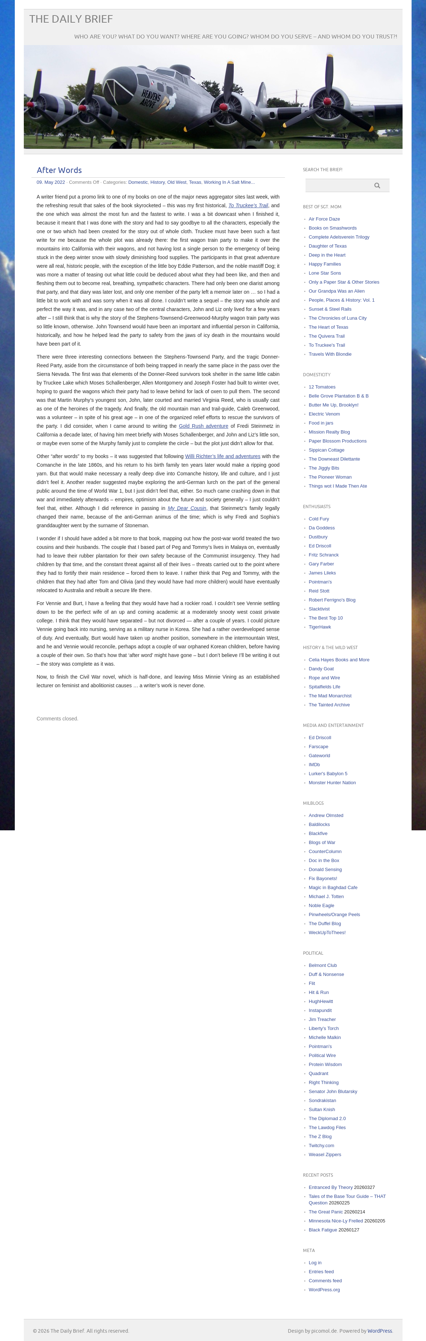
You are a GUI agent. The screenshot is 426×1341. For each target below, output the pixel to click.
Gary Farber (321, 564)
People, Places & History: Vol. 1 (342, 300)
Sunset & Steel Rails (330, 309)
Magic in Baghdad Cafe (333, 887)
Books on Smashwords (333, 228)
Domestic (138, 182)
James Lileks (322, 573)
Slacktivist (319, 609)
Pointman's (320, 582)
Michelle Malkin (325, 1037)
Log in (315, 1262)
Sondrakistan (322, 1100)
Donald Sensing (325, 869)
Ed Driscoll (320, 546)
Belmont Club (323, 965)
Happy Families (325, 264)
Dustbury (318, 536)
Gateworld (319, 755)
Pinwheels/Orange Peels (334, 914)
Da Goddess (322, 527)
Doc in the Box (324, 860)
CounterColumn (325, 851)
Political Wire (322, 1055)
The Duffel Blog (325, 923)
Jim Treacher (322, 1019)
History (157, 182)
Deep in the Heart (327, 255)
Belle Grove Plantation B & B (339, 396)
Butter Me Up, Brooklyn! (334, 405)
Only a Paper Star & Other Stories (344, 282)
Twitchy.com (321, 1145)
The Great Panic (326, 1212)
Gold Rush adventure (203, 426)
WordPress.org (324, 1289)
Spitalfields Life (324, 686)
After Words (59, 170)
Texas (195, 182)
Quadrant (318, 1073)
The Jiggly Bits (324, 468)
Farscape (318, 746)
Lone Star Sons (325, 273)
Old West (176, 182)
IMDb (314, 764)
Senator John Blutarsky (333, 1091)
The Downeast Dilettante (334, 459)
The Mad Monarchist (330, 695)
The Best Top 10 (326, 618)
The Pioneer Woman (330, 477)
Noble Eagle (321, 905)
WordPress (380, 1331)
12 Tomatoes (322, 387)
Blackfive (318, 833)
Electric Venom (324, 414)
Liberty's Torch (324, 1028)
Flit (312, 983)
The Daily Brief (71, 19)
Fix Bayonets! (323, 878)
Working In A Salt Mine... (229, 182)
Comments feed (325, 1280)
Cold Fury (319, 518)
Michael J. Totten (326, 896)
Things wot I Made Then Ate (338, 486)
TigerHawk (320, 627)
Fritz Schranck (324, 555)
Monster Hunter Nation (332, 782)
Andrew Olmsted (326, 815)
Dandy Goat (321, 668)
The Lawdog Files (327, 1127)
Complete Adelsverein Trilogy (339, 237)
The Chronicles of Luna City (337, 318)
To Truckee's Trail (327, 345)
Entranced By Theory (331, 1187)
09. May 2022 (51, 182)
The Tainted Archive (329, 704)
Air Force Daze (324, 219)
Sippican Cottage (326, 450)
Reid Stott (319, 591)
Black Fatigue (323, 1230)
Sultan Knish (322, 1109)
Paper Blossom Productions (337, 441)
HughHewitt (321, 1001)
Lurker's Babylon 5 (328, 773)
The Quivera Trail (327, 336)
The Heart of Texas (328, 327)
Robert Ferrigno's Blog (332, 600)
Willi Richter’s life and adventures (222, 456)
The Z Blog (320, 1136)
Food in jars (321, 423)
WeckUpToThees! (327, 932)
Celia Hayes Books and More (339, 659)
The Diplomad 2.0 (327, 1118)
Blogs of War (322, 842)
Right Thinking (324, 1082)
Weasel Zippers (325, 1154)
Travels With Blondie (330, 354)
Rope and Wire (324, 677)
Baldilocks (319, 824)
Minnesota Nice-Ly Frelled (336, 1221)
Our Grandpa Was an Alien (337, 291)
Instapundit (320, 1010)
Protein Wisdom (325, 1064)
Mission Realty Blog (329, 432)
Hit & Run (319, 992)
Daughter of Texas (328, 246)
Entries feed (321, 1271)
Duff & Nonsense (326, 974)
